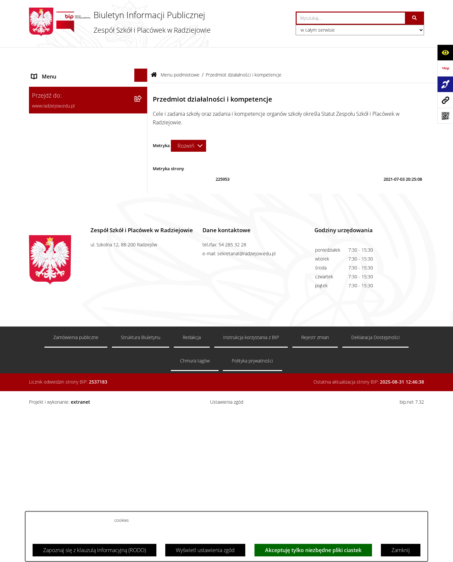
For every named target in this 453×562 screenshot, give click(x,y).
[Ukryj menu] (140, 56)
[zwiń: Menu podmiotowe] (142, 72)
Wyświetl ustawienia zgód (205, 550)
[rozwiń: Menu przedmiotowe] (142, 283)
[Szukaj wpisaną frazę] (415, 18)
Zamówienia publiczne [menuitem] (58, 300)
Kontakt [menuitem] (40, 316)
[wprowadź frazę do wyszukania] (351, 18)
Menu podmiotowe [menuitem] (54, 73)
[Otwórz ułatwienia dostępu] (445, 52)
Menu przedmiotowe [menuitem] (56, 284)
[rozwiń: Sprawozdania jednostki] (142, 152)
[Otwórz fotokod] (445, 116)
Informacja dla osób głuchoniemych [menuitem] (73, 332)
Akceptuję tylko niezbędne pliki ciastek (313, 550)
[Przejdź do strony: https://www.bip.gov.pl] (445, 68)
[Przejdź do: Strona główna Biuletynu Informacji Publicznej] (154, 55)
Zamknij (400, 550)
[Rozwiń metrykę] (188, 127)
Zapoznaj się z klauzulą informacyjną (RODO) (94, 550)
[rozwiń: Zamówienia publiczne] (142, 299)
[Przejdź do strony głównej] (120, 22)
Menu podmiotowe (180, 55)
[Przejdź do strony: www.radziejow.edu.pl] (445, 100)
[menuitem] (88, 93)
